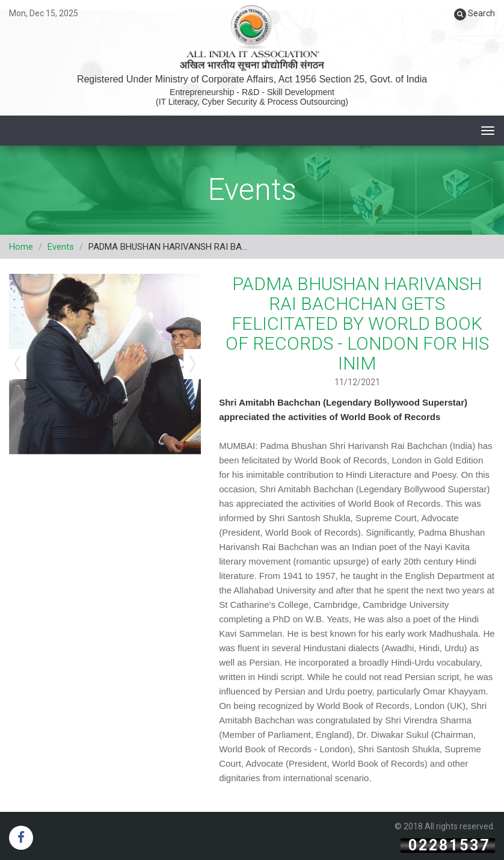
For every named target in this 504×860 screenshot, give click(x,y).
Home (21, 246)
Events (61, 246)
